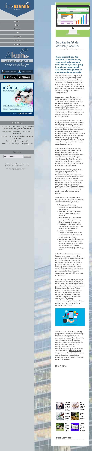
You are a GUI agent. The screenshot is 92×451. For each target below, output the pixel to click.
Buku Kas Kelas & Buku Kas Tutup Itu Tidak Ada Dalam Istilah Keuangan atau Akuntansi (17, 128)
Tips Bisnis (8, 168)
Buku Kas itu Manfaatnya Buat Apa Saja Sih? (17, 144)
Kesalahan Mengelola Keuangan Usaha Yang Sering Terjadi (68, 418)
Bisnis (17, 25)
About (13, 164)
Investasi (17, 29)
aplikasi (77, 294)
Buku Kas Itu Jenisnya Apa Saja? (17, 141)
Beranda (17, 21)
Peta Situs (20, 165)
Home (7, 164)
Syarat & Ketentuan (22, 164)
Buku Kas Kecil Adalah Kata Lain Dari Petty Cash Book (17, 132)
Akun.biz (25, 168)
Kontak (27, 165)
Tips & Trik (17, 44)
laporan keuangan (75, 351)
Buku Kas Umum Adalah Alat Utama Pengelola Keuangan (17, 137)
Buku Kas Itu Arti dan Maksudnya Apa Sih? (67, 44)
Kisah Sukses (17, 40)
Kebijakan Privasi (10, 165)
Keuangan (17, 36)
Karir (17, 33)
